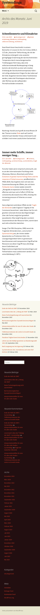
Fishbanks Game (8, 187)
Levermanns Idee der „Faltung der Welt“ (15, 312)
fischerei (31, 159)
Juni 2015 (7, 556)
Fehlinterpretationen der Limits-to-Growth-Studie (17, 332)
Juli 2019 (7, 533)
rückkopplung (21, 39)
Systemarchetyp (8, 233)
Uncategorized (20, 37)
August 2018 (8, 553)
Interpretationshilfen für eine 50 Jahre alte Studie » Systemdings (13, 445)
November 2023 (9, 483)
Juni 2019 (7, 536)
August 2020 (8, 513)
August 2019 (8, 530)
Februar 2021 (8, 503)
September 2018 (9, 550)
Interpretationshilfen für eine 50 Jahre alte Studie (18, 326)
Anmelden (7, 588)
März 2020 (7, 523)
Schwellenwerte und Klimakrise (20, 33)
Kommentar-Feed (9, 594)
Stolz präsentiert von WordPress (12, 611)
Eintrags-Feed (8, 591)
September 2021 (9, 500)
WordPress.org (9, 598)
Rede (19, 133)
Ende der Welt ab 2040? (9, 308)
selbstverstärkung (8, 42)
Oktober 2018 (8, 546)
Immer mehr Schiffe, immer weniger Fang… (17, 154)
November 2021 (9, 496)
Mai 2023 (7, 486)
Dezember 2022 (9, 490)
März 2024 (7, 480)
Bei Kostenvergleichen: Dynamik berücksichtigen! (18, 321)
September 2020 (9, 510)
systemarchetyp (17, 161)
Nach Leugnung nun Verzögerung (12, 346)
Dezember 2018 (9, 543)
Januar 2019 (8, 540)
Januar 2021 (8, 506)
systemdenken (28, 161)
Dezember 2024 (9, 476)
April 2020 (7, 520)
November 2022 (9, 493)
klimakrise (13, 39)
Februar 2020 (8, 526)
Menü (4, 11)
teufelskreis (19, 42)
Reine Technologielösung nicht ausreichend (16, 315)
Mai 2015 (7, 560)
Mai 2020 (7, 516)
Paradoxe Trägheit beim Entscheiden (13, 337)
